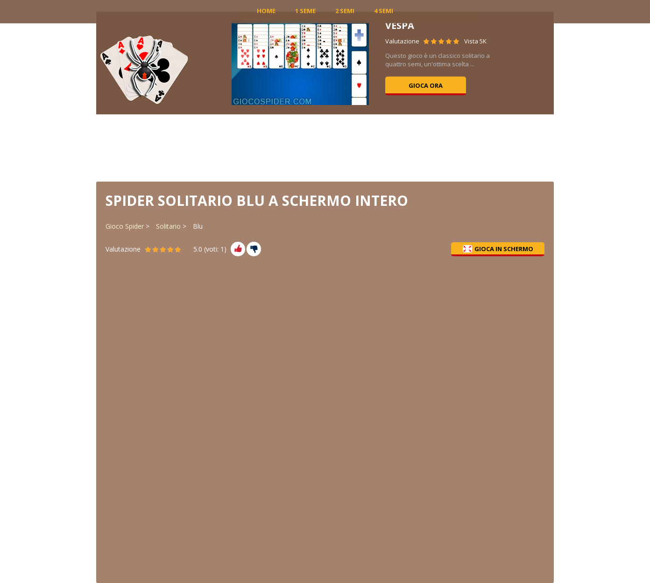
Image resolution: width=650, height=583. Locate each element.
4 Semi (383, 11)
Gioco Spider (125, 226)
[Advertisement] (325, 147)
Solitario (168, 226)
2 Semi (344, 11)
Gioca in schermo (498, 249)
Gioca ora (426, 85)
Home (266, 11)
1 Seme (305, 11)
